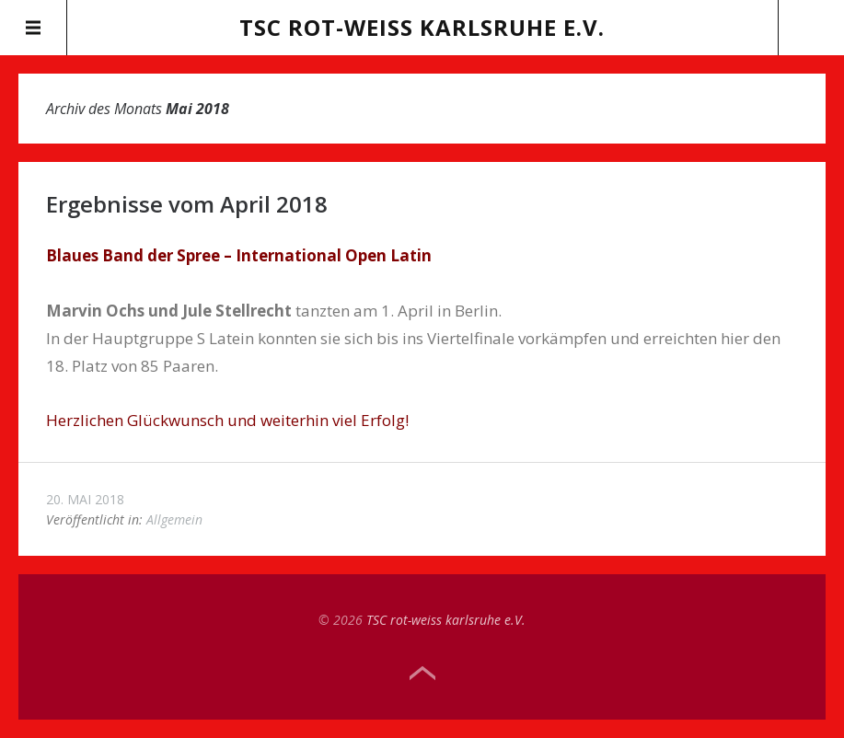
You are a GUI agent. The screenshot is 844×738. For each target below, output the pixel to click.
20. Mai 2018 (85, 499)
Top (422, 673)
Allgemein (174, 519)
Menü (33, 27)
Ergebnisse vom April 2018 (187, 204)
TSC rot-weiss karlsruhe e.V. (422, 27)
